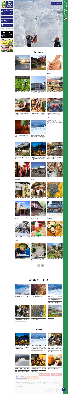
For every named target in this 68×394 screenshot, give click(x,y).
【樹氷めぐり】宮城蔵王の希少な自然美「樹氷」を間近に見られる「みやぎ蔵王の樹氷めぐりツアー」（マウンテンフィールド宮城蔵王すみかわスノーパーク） (55, 299)
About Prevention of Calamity (3, 34)
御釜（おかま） (51, 318)
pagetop (63, 389)
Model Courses (7, 17)
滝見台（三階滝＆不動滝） (37, 296)
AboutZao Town (6, 21)
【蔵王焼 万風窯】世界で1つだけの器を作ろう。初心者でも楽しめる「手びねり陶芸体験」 (22, 320)
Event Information (8, 10)
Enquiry (10, 33)
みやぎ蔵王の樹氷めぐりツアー (21, 296)
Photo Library (7, 25)
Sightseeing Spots (8, 13)
